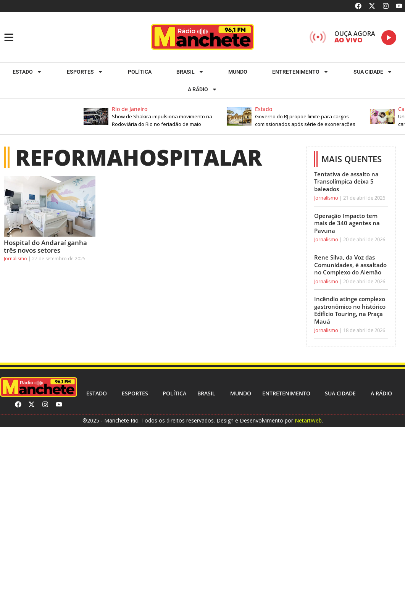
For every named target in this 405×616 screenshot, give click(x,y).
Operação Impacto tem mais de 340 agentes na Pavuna (347, 223)
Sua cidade (372, 71)
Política (140, 72)
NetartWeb (308, 420)
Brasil (190, 71)
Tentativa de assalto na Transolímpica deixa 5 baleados (346, 181)
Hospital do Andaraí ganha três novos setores (45, 246)
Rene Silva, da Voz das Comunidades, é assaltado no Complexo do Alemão (350, 264)
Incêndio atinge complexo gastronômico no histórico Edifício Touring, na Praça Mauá (350, 310)
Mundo (237, 72)
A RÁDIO (202, 89)
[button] (161, 116)
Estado (27, 71)
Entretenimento (300, 71)
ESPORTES (85, 71)
